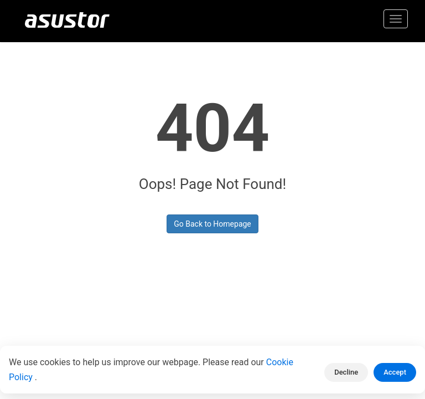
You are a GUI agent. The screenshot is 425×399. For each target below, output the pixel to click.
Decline (346, 372)
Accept (394, 372)
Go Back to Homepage (212, 223)
